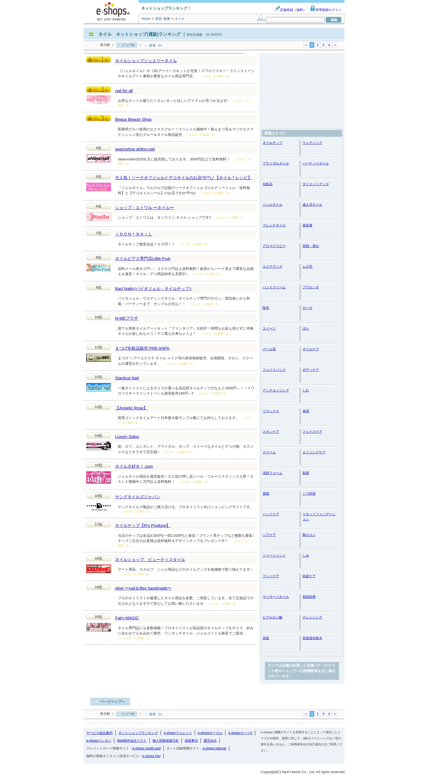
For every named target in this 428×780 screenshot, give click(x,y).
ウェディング (312, 143)
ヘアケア (269, 535)
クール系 (269, 349)
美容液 (307, 225)
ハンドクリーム (274, 287)
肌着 (305, 473)
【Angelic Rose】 (131, 408)
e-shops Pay (151, 756)
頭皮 (266, 638)
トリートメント (274, 555)
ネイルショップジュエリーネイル (146, 60)
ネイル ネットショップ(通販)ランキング (139, 34)
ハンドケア (271, 514)
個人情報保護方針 (165, 741)
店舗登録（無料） (290, 10)
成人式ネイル (312, 205)
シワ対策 (309, 494)
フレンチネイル (274, 225)
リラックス (271, 411)
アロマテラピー (274, 246)
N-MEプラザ (126, 318)
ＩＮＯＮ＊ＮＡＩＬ (133, 234)
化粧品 (268, 184)
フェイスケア (312, 432)
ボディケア (310, 370)
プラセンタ (310, 287)
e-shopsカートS (240, 733)
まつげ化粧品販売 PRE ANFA (142, 348)
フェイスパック (274, 370)
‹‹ (306, 45)
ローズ (307, 308)
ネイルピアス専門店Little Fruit (142, 258)
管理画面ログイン (326, 10)
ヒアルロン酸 (272, 617)
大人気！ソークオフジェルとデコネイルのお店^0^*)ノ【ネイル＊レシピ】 (183, 177)
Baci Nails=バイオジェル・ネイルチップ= (153, 288)
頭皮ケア (309, 576)
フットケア (271, 576)
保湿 (305, 411)
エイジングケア (314, 452)
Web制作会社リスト (132, 741)
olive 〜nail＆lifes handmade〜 (143, 588)
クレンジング (312, 617)
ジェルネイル (272, 205)
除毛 (266, 308)
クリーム (269, 452)
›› (335, 45)
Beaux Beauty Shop (133, 119)
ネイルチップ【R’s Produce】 (142, 525)
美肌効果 (309, 597)
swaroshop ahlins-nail (135, 149)
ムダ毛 (307, 267)
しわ (305, 390)
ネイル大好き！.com (134, 466)
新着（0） (156, 45)
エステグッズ (272, 267)
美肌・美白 (310, 246)
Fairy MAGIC (127, 617)
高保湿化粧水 (312, 638)
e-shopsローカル (210, 733)
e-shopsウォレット (178, 733)
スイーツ (269, 328)
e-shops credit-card (146, 748)
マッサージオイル (276, 597)
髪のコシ (309, 535)
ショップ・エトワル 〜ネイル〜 (144, 207)
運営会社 (210, 741)
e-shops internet (214, 748)
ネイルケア (310, 349)
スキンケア (271, 432)
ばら (305, 328)
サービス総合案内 (99, 733)
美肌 (266, 494)
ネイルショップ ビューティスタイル (150, 559)
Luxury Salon (127, 436)
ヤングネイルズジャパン (137, 496)
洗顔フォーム (272, 473)
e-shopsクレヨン (98, 741)
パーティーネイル (315, 163)
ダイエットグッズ (315, 184)
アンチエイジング (276, 390)
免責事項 (191, 741)
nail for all (124, 90)
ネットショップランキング (138, 733)
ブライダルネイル (276, 163)
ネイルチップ (272, 143)
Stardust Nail (127, 378)
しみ (305, 555)
